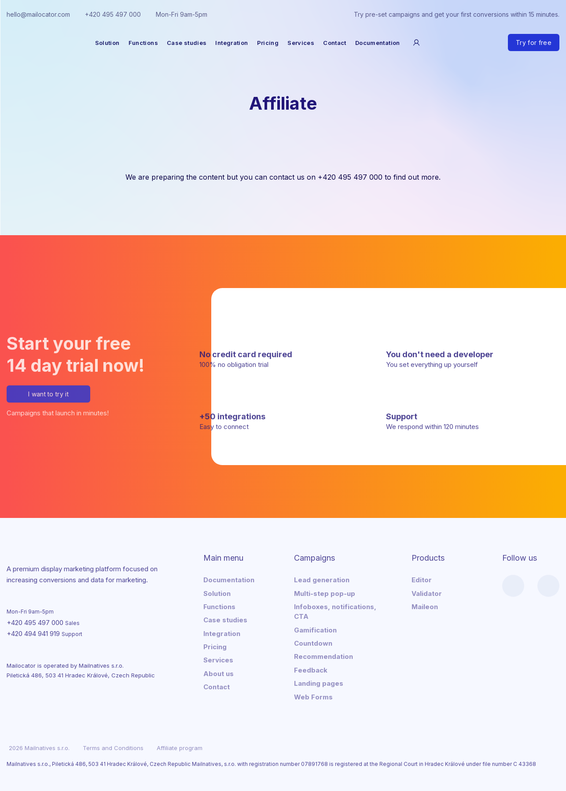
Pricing (268, 42)
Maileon (425, 605)
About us (218, 672)
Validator (427, 592)
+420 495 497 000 (113, 14)
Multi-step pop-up (324, 592)
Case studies (187, 42)
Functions (143, 42)
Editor (422, 579)
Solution (107, 42)
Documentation (377, 42)
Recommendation (323, 655)
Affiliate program (179, 746)
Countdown (313, 642)
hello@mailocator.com (38, 14)
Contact (334, 42)
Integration (231, 42)
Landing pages (318, 682)
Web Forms (313, 695)
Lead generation (321, 579)
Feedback (310, 669)
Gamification (315, 629)
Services (300, 42)
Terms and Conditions (113, 746)
